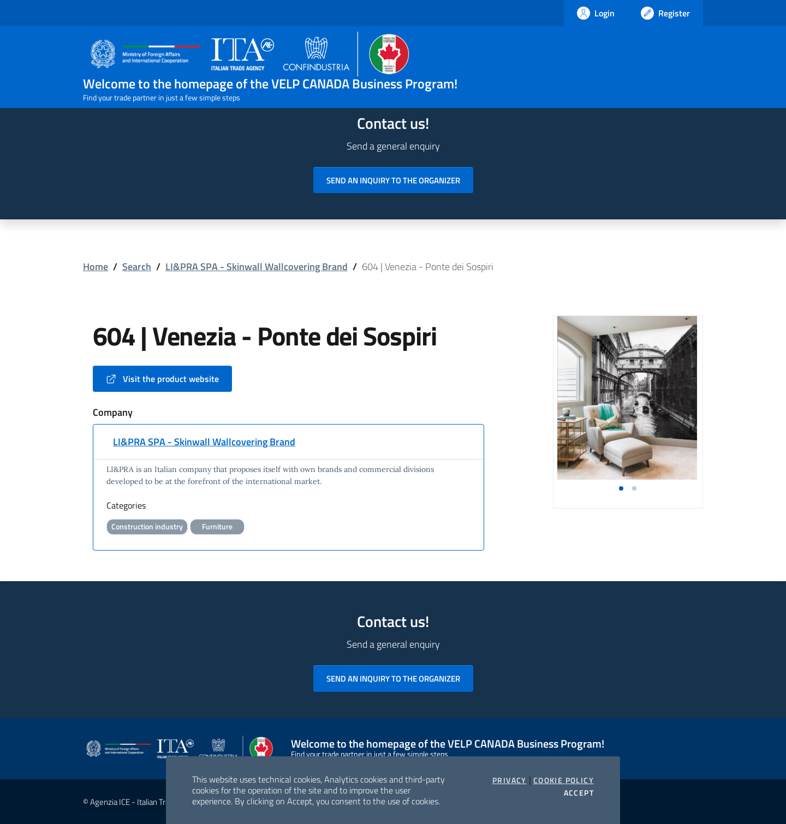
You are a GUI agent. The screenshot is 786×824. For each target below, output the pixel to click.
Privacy (509, 780)
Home (95, 266)
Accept (579, 793)
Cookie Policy (563, 780)
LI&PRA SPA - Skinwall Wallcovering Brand (256, 266)
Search (136, 266)
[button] (621, 488)
